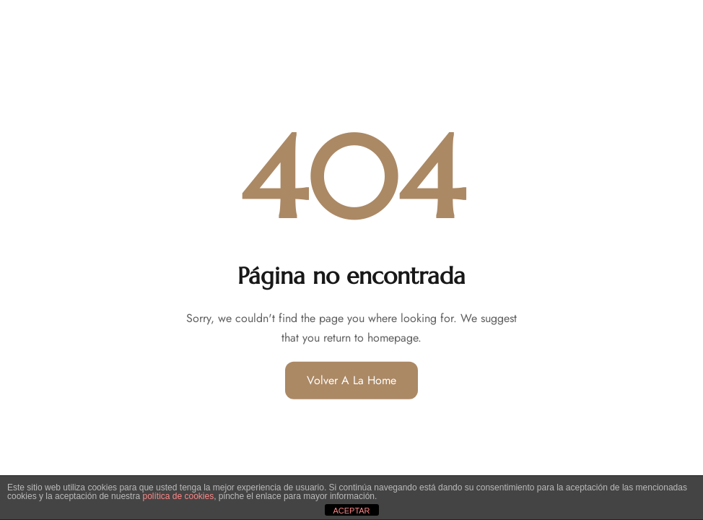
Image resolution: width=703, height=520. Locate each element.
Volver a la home (351, 380)
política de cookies (178, 496)
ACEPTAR (351, 510)
